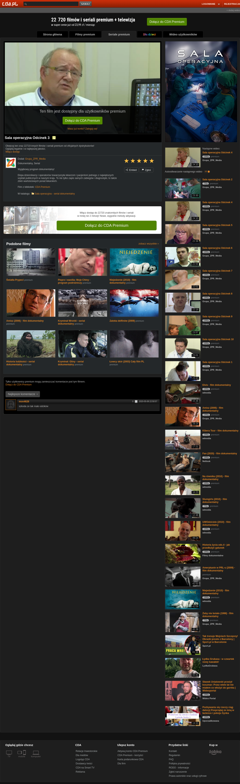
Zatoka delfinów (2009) (123, 320)
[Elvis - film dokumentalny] (182, 394)
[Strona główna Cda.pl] (10, 3)
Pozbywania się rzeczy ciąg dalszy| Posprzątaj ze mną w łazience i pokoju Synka (218, 710)
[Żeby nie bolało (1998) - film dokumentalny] (182, 622)
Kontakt (173, 751)
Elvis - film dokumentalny (216, 385)
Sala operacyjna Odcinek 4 (217, 152)
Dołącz (167, 21)
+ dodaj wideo (233, 10)
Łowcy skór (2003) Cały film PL (127, 361)
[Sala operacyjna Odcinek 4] (182, 157)
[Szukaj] (51, 3)
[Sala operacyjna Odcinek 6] (182, 257)
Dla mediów (82, 755)
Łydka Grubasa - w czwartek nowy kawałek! (218, 660)
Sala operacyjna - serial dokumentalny (55, 193)
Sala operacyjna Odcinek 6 (217, 248)
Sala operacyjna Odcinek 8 (217, 293)
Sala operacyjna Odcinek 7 (217, 270)
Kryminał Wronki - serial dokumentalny (71, 322)
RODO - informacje (179, 767)
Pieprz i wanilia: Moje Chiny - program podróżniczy (74, 281)
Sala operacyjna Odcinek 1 (217, 362)
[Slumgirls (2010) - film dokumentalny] (182, 508)
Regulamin (174, 755)
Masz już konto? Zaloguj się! (82, 128)
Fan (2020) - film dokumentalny (219, 453)
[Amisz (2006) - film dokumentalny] (182, 416)
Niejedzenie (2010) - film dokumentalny (123, 281)
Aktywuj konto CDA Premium (132, 751)
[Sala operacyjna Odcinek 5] (182, 234)
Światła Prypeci (15, 280)
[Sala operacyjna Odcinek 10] (182, 348)
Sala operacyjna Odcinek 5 (217, 225)
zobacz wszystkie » (148, 243)
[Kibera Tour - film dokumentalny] (182, 439)
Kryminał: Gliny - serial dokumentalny (71, 363)
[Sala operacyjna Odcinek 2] (182, 188)
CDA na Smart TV (85, 767)
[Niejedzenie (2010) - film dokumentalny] (182, 599)
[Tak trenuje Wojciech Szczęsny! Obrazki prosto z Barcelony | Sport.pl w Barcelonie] (182, 645)
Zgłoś (146, 170)
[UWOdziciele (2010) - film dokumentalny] (182, 531)
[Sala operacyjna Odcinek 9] (182, 325)
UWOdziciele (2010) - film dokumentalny (216, 523)
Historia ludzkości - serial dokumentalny (20, 363)
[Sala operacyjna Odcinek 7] (182, 279)
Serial (37, 163)
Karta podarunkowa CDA (130, 759)
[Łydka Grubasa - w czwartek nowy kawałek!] (182, 668)
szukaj (85, 4)
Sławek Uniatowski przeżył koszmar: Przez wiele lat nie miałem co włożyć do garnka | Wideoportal (219, 686)
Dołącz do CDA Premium (82, 120)
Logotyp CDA (83, 759)
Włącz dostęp (13, 151)
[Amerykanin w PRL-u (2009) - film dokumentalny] (182, 576)
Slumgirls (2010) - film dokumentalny (214, 501)
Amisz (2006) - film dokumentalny (25, 320)
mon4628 (24, 401)
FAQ (171, 759)
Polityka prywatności (179, 763)
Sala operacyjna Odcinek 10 (218, 339)
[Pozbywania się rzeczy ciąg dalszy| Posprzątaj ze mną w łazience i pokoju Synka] (182, 716)
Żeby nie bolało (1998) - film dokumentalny (217, 615)
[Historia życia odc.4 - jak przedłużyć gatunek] (182, 553)
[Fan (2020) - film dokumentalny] (182, 462)
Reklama (80, 771)
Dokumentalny (25, 163)
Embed (131, 170)
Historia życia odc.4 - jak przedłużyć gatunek (216, 546)
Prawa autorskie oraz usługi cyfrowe (188, 776)
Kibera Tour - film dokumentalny (220, 430)
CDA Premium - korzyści (130, 755)
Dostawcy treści (84, 763)
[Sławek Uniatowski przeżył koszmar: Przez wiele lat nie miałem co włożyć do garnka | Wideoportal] (182, 690)
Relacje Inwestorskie (86, 751)
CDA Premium (42, 187)
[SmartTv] (25, 758)
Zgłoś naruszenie (178, 771)
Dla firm (121, 763)
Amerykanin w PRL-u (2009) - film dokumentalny (218, 569)
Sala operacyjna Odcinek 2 (217, 179)
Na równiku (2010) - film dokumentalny (215, 478)
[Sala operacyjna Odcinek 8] (182, 302)
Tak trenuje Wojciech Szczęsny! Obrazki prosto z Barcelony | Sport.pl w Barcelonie (220, 639)
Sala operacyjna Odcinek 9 (217, 316)
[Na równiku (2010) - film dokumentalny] (182, 485)
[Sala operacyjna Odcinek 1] (182, 371)
